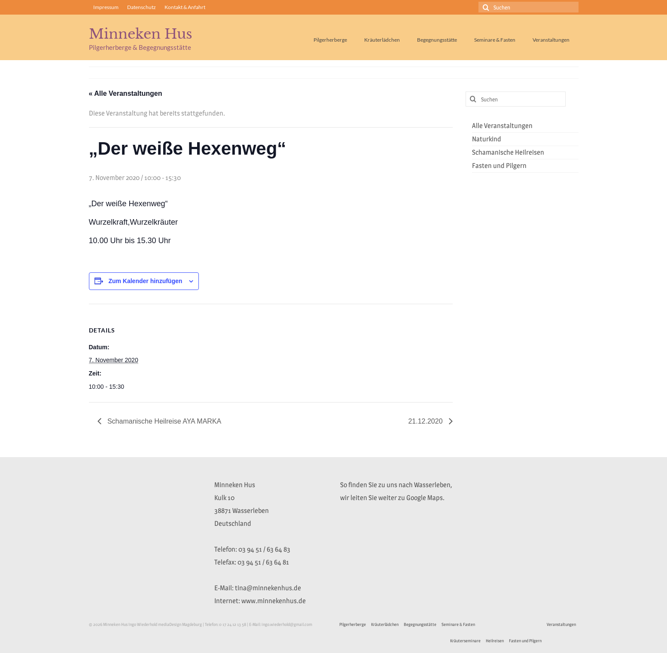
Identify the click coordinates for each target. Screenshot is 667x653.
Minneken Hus (140, 34)
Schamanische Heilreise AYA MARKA (164, 421)
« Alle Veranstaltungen (125, 93)
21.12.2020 (426, 421)
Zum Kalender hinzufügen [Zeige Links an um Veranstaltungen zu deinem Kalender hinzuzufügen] (145, 281)
